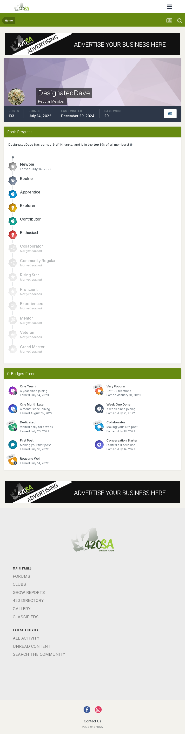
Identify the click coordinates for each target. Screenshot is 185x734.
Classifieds (26, 616)
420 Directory (28, 600)
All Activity (26, 638)
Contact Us (92, 721)
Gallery (22, 608)
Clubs (19, 584)
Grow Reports (29, 592)
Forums (21, 576)
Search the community (39, 654)
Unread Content (32, 646)
